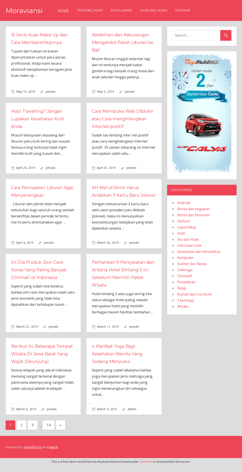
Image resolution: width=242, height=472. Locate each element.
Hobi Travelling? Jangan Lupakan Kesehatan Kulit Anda (38, 119)
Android (183, 202)
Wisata (182, 306)
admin (132, 417)
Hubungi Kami (153, 10)
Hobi (181, 233)
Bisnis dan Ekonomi (193, 215)
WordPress (32, 454)
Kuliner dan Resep (192, 263)
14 (48, 432)
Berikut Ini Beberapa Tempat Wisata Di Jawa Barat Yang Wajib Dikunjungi (42, 361)
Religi (181, 288)
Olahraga (185, 269)
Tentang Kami (90, 10)
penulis (51, 91)
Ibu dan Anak (188, 239)
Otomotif (184, 276)
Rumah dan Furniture (194, 294)
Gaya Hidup (186, 227)
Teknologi (185, 300)
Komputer (185, 257)
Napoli (53, 454)
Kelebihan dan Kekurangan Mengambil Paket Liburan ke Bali (123, 42)
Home (63, 10)
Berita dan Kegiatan (193, 209)
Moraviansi (24, 10)
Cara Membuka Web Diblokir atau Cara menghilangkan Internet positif (122, 119)
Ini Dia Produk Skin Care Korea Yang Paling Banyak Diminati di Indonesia (39, 277)
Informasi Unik (189, 245)
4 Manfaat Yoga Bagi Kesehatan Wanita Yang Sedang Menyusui (117, 361)
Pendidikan (186, 282)
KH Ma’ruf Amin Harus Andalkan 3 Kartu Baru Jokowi (116, 195)
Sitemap (182, 10)
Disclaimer (121, 10)
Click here (146, 469)
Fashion (183, 221)
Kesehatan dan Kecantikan (199, 251)
